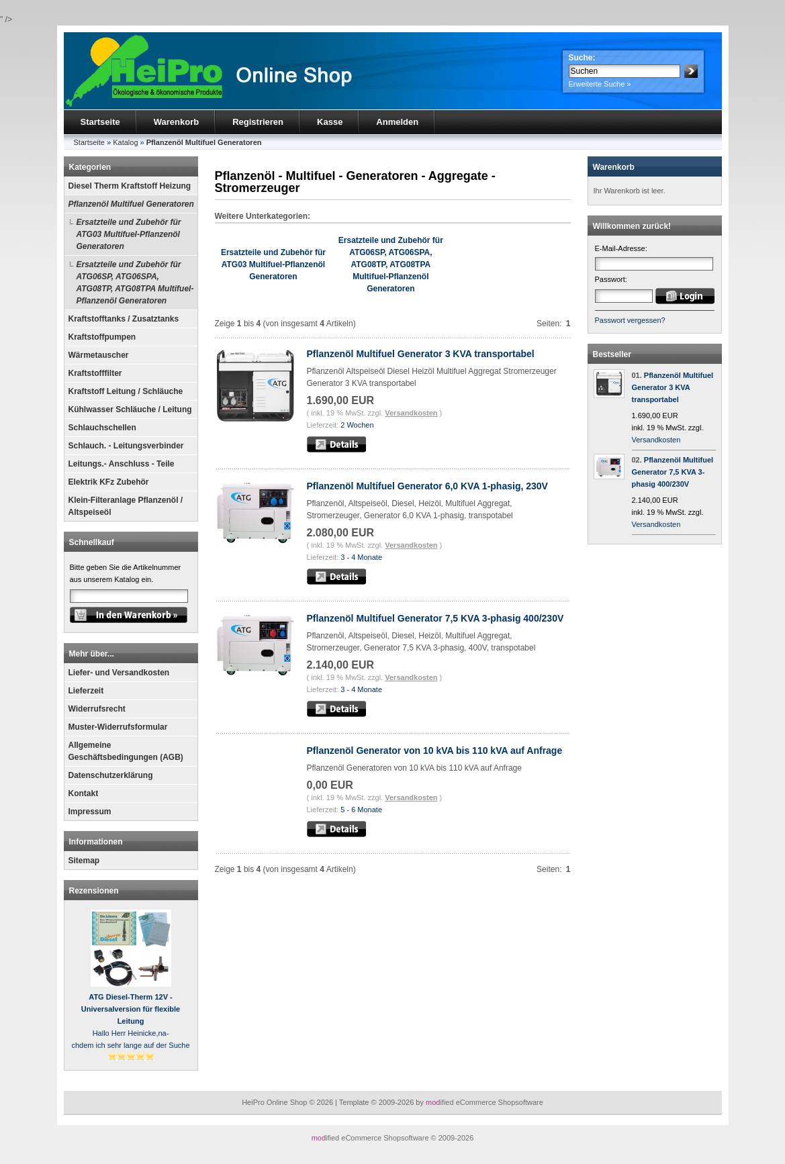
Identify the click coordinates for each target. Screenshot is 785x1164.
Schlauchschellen (102, 427)
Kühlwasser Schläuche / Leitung (130, 409)
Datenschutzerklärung (110, 775)
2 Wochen (356, 425)
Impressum (89, 811)
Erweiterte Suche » (600, 84)
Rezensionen (94, 890)
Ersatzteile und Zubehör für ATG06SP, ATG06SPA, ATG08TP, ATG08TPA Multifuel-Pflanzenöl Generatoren (135, 282)
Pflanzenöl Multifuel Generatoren (131, 204)
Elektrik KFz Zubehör (108, 482)
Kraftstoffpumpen (102, 337)
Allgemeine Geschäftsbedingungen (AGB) (125, 751)
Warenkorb (176, 122)
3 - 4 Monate (361, 557)
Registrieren (257, 122)
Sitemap (84, 860)
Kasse (329, 122)
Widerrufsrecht (97, 709)
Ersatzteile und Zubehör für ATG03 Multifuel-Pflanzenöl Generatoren (129, 234)
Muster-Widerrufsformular (118, 727)
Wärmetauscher (98, 355)
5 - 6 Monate (361, 810)
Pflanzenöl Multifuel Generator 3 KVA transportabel (421, 353)
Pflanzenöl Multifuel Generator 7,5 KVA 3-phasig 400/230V (435, 618)
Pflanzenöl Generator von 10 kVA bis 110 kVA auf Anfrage (435, 750)
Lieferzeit (86, 690)
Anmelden (397, 122)
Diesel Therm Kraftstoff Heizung (129, 186)
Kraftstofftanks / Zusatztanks (123, 319)
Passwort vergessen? (630, 320)
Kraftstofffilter (95, 373)
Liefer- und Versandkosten (119, 672)
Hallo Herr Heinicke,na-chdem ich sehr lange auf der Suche (130, 1021)
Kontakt (83, 793)
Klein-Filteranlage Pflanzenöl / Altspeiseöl (125, 506)
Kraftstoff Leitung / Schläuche (125, 391)
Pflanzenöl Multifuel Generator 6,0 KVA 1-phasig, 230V (427, 486)
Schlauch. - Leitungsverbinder (126, 445)
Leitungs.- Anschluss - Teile (121, 464)
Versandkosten (411, 413)
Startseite (100, 122)
